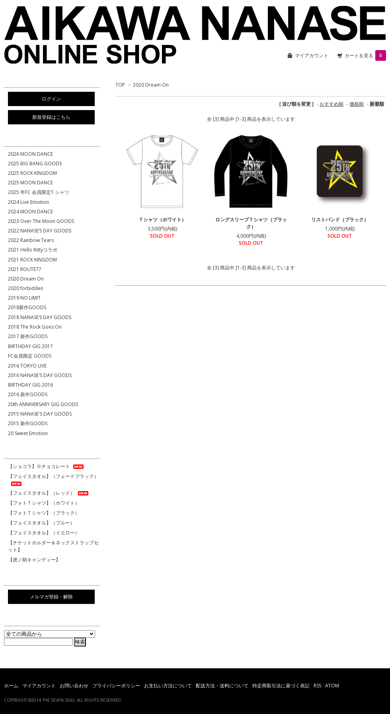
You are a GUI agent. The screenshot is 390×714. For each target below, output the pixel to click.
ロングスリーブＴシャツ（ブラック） (251, 223)
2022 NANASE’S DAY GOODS (39, 230)
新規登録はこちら (51, 117)
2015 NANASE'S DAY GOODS (40, 413)
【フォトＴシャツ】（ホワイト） (44, 502)
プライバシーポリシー (116, 685)
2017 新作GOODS (27, 336)
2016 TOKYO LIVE (27, 365)
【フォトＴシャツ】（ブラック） (44, 512)
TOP (120, 84)
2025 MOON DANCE (30, 182)
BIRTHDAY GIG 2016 (30, 384)
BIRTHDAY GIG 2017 (30, 346)
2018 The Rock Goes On (35, 326)
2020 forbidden (25, 288)
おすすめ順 (331, 104)
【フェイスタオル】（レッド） (49, 493)
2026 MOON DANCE (30, 154)
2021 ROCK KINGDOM (32, 259)
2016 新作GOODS (27, 394)
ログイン (51, 98)
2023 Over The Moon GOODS (41, 221)
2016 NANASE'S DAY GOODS (40, 375)
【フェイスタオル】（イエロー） (44, 532)
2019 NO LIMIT (24, 297)
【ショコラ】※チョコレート (46, 466)
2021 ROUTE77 (24, 269)
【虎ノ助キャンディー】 (34, 559)
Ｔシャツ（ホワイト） (162, 219)
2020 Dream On (151, 84)
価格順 (356, 104)
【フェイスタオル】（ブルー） (41, 522)
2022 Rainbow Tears (31, 240)
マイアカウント (311, 55)
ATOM (332, 685)
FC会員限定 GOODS (29, 355)
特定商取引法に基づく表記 (281, 685)
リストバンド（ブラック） (340, 219)
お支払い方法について (168, 685)
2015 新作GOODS (27, 423)
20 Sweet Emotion (28, 433)
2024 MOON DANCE (30, 211)
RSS (317, 685)
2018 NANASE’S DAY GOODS (39, 317)
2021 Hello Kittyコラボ (32, 249)
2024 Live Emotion (28, 202)
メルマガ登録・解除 (51, 596)
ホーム (11, 685)
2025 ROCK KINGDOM (32, 173)
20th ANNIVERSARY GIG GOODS (43, 404)
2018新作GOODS (27, 307)
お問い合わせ (74, 685)
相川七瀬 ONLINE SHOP (195, 36)
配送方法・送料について (222, 685)
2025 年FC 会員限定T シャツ (38, 192)
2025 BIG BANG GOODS (35, 163)
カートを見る (365, 55)
